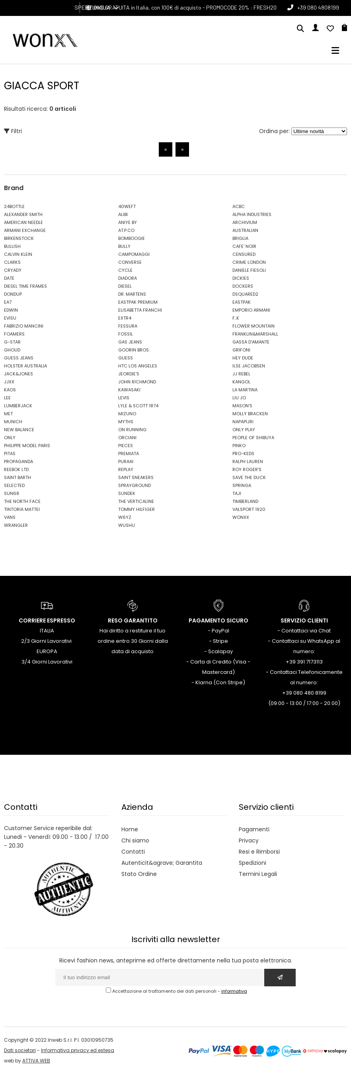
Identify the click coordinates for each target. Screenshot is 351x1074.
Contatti (133, 852)
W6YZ (124, 517)
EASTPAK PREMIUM (138, 302)
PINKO (239, 445)
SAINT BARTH (17, 477)
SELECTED (14, 485)
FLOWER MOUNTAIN (253, 326)
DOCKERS (242, 286)
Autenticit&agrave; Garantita (161, 863)
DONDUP (13, 294)
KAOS (10, 390)
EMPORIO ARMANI (251, 310)
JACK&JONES (18, 374)
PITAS (10, 453)
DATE (9, 278)
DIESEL (125, 286)
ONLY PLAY (243, 429)
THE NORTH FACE (22, 501)
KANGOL (241, 382)
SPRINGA (241, 485)
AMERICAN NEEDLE (23, 222)
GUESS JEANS (18, 358)
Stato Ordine (139, 874)
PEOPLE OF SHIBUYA (253, 437)
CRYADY (12, 270)
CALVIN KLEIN (18, 254)
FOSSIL (125, 334)
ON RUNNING (132, 429)
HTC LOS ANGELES (137, 366)
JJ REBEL (241, 374)
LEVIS (123, 398)
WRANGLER (16, 525)
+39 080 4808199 (318, 7)
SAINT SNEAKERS (136, 477)
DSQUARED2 (245, 294)
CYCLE (125, 270)
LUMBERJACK (18, 406)
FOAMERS (14, 334)
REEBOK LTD (16, 469)
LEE (7, 398)
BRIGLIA (240, 238)
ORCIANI (127, 437)
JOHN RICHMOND (137, 382)
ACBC (238, 206)
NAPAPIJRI (243, 421)
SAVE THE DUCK (249, 477)
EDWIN (11, 310)
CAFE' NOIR (244, 246)
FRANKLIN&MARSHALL (255, 334)
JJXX (9, 382)
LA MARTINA (244, 390)
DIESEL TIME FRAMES (25, 286)
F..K (235, 318)
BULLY (124, 246)
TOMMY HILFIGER (136, 509)
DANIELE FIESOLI (249, 270)
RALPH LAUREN (247, 461)
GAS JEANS (130, 342)
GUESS (125, 358)
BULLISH (12, 246)
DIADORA (127, 278)
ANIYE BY (127, 222)
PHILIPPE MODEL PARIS (27, 445)
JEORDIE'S (128, 374)
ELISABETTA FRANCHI (140, 310)
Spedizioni (252, 863)
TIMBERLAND (245, 501)
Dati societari (20, 1050)
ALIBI (123, 214)
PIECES (125, 445)
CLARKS (12, 262)
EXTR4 (124, 318)
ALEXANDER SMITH (23, 214)
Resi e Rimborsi (259, 852)
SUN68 (11, 493)
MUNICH (13, 421)
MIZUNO (127, 413)
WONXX (240, 517)
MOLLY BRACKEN (250, 413)
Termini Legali (258, 874)
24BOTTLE (14, 206)
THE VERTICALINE (136, 501)
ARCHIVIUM (244, 222)
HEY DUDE (242, 358)
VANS (10, 517)
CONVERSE (130, 262)
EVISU (10, 318)
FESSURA (127, 326)
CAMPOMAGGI (134, 254)
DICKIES (240, 278)
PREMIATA (128, 453)
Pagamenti (254, 829)
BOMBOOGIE (131, 238)
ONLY (10, 437)
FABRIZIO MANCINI (23, 326)
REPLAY (125, 469)
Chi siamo (135, 840)
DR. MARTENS (132, 294)
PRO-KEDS (243, 453)
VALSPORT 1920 (248, 509)
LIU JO (239, 398)
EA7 (8, 302)
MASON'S (242, 406)
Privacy (249, 840)
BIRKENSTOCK (19, 238)
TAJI (236, 493)
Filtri (13, 131)
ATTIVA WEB (36, 1060)
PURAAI (125, 461)
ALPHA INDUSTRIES (251, 214)
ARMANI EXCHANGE (25, 230)
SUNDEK (126, 493)
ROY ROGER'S (246, 469)
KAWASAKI (129, 390)
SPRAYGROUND (134, 485)
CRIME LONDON (249, 262)
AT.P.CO (126, 230)
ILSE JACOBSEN (248, 366)
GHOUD (12, 350)
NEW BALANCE (19, 429)
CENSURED (243, 254)
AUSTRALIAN (245, 230)
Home (129, 829)
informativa (234, 991)
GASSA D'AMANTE (250, 342)
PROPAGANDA (18, 461)
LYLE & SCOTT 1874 (138, 406)
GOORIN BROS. (134, 350)
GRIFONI (241, 350)
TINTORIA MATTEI (22, 509)
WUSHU (126, 525)
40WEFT (127, 206)
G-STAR (12, 342)
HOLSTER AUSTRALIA (25, 366)
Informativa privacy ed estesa (77, 1050)
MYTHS (125, 421)
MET (8, 413)
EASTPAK (241, 302)
